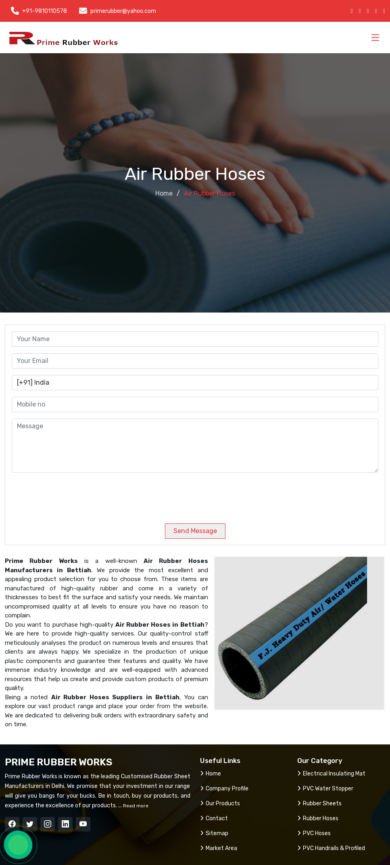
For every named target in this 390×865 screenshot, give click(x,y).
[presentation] (66, 495)
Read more (135, 806)
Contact (214, 818)
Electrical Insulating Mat (331, 774)
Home (164, 193)
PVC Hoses (314, 833)
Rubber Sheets (319, 803)
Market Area (218, 848)
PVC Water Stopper (325, 789)
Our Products (220, 803)
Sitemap (214, 833)
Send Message (195, 531)
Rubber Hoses (317, 818)
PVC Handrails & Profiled (331, 848)
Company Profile (224, 789)
